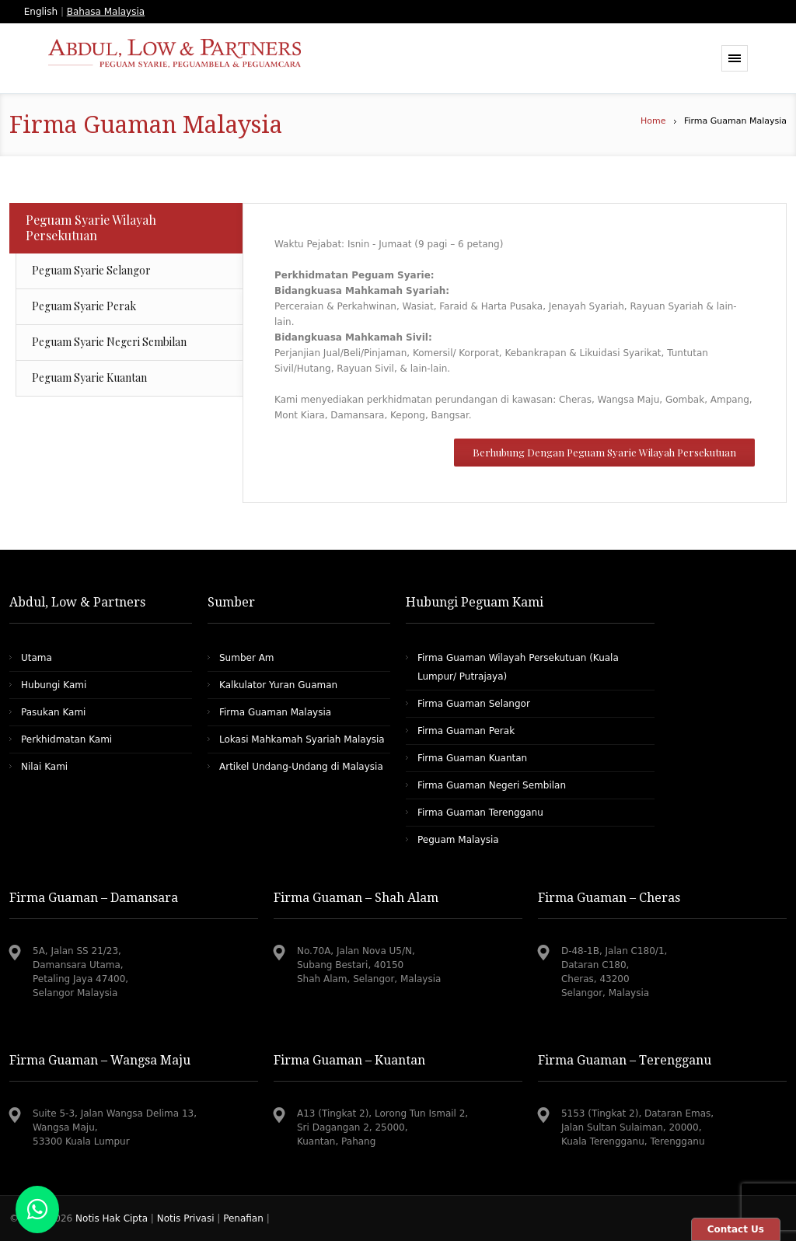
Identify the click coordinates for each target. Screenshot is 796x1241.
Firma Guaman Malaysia (275, 712)
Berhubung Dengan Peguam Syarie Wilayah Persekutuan (604, 452)
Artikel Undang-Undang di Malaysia (301, 766)
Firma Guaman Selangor (473, 703)
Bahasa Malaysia (106, 11)
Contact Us (735, 1229)
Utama (36, 657)
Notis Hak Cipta (113, 1218)
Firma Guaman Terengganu (480, 812)
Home (653, 121)
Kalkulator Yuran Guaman (278, 685)
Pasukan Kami (53, 712)
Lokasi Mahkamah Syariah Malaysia (302, 739)
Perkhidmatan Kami (66, 739)
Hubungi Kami (53, 685)
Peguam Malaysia (458, 839)
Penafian (243, 1218)
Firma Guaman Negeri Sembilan (491, 785)
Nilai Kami (44, 766)
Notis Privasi (186, 1218)
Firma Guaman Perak (466, 730)
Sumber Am (246, 657)
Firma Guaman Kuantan (472, 758)
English (41, 11)
